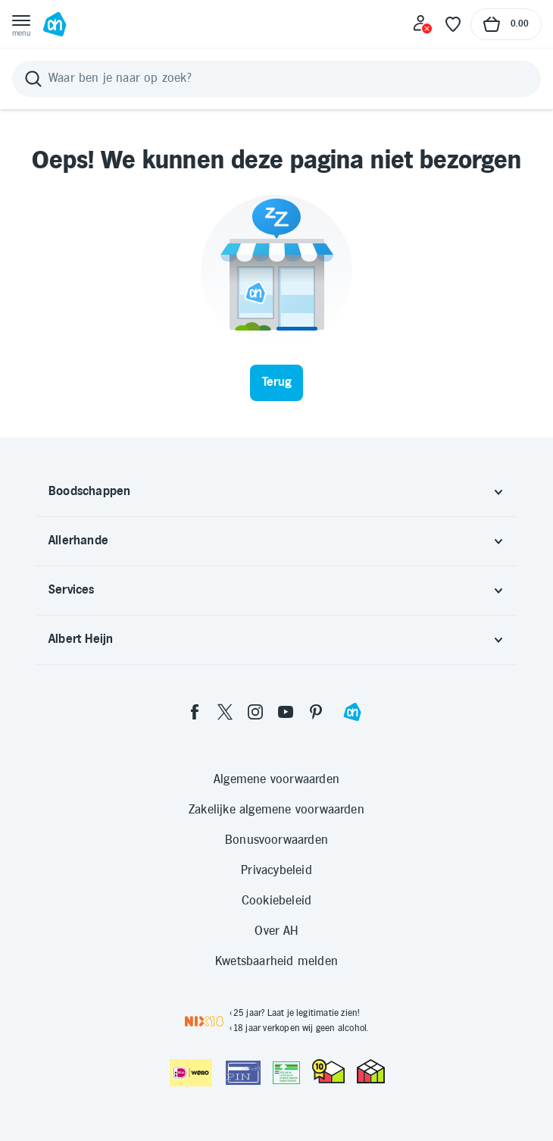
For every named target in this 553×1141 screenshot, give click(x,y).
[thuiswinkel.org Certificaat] (328, 1071)
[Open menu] (21, 24)
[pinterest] (316, 712)
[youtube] (285, 712)
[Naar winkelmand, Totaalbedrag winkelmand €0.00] (506, 24)
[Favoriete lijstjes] (453, 24)
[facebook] (195, 712)
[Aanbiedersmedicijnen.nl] (286, 1072)
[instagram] (255, 712)
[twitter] (225, 712)
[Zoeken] (276, 79)
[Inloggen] (423, 24)
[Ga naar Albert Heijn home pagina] (54, 24)
